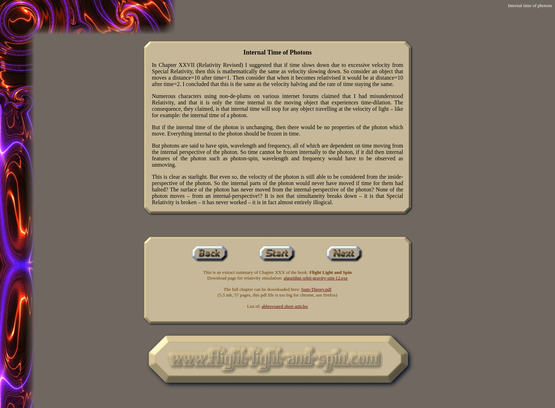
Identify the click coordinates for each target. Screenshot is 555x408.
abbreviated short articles (285, 306)
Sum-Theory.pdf (316, 289)
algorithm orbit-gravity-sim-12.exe (316, 278)
